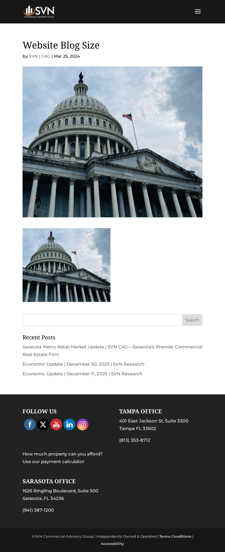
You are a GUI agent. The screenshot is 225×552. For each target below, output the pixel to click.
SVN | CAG (39, 56)
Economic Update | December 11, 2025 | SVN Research (82, 373)
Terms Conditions (175, 536)
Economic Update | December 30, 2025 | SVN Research (83, 364)
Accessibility (112, 543)
